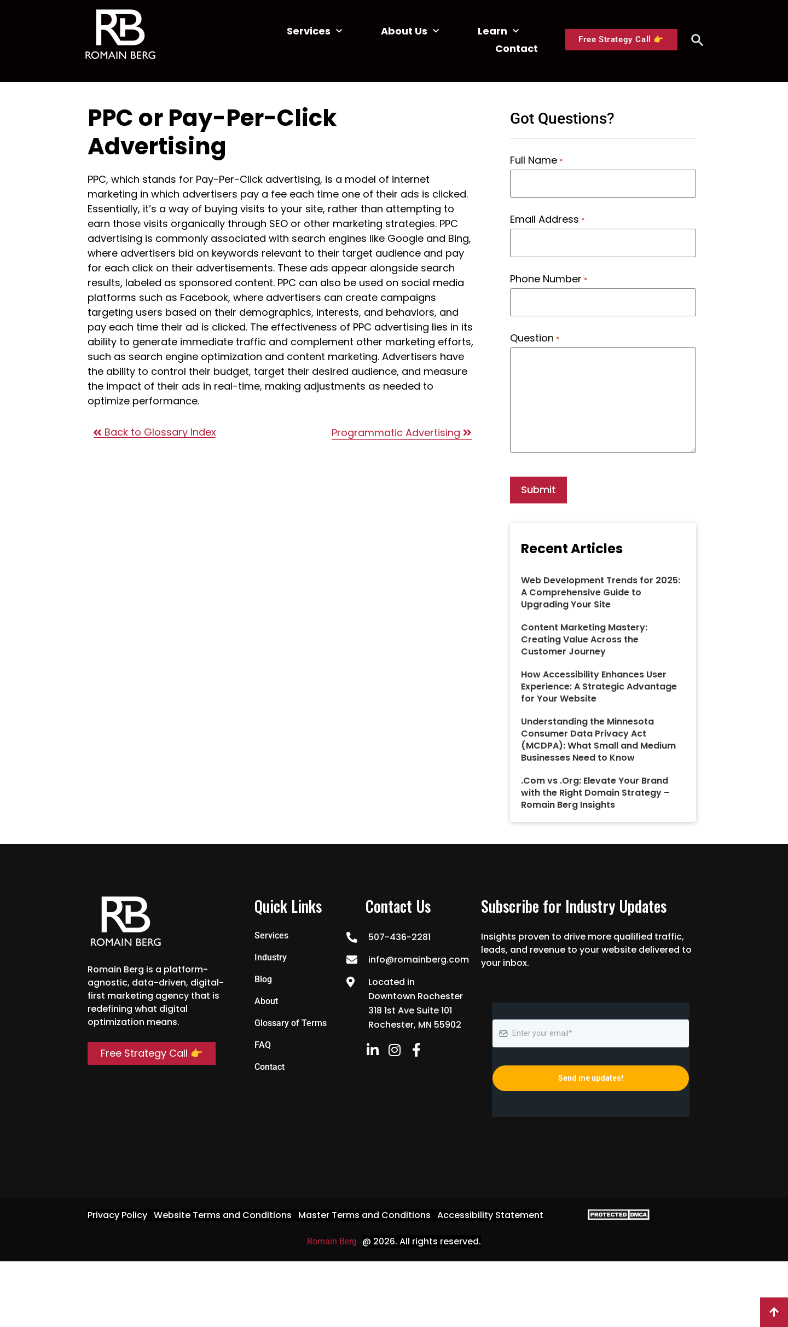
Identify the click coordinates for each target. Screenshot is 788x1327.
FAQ (262, 1040)
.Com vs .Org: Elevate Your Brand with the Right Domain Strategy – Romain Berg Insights (595, 787)
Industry (270, 952)
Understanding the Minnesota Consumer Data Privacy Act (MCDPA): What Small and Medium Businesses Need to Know (598, 734)
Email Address (547, 218)
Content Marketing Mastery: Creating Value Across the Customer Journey (584, 634)
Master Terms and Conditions (364, 1210)
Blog (263, 974)
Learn (498, 31)
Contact (516, 48)
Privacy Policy (117, 1210)
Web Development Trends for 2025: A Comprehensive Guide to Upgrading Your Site (600, 587)
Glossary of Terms (290, 1018)
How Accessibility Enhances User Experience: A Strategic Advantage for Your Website (599, 681)
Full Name (536, 160)
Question (534, 334)
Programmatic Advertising (402, 432)
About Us (410, 31)
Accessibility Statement (490, 1210)
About (266, 996)
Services (314, 31)
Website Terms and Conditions (223, 1210)
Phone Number (548, 276)
